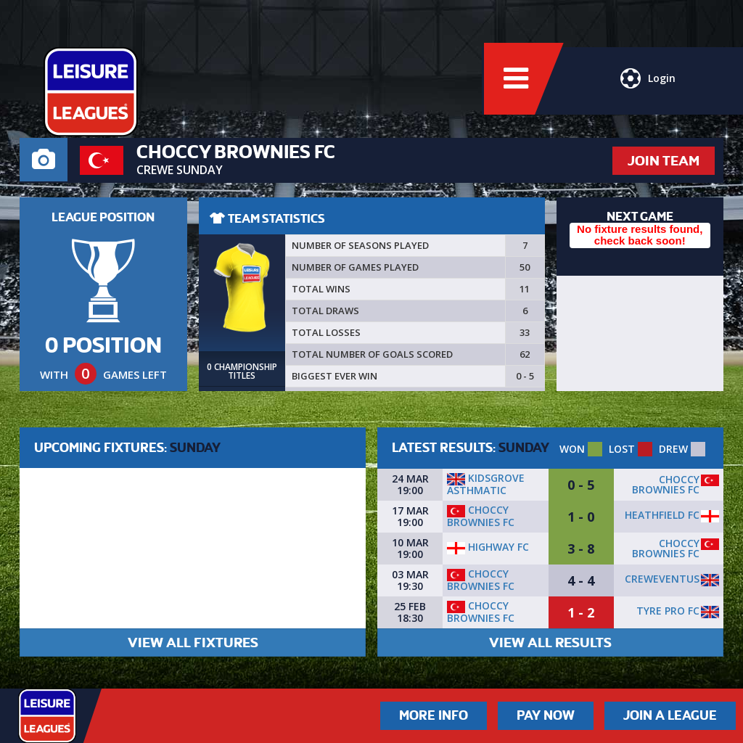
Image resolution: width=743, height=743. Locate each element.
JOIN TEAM (663, 160)
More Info (433, 715)
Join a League (670, 715)
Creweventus (662, 579)
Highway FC (488, 547)
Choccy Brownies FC (665, 484)
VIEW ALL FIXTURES (193, 642)
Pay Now (546, 715)
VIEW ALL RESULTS (550, 642)
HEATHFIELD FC (662, 515)
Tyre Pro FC (667, 610)
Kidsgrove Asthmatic (486, 484)
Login (647, 83)
